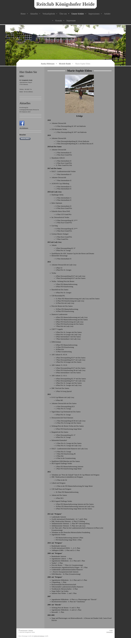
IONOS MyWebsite (39, 636)
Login (111, 630)
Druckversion (23, 630)
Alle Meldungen (23, 128)
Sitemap (30, 630)
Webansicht (109, 632)
